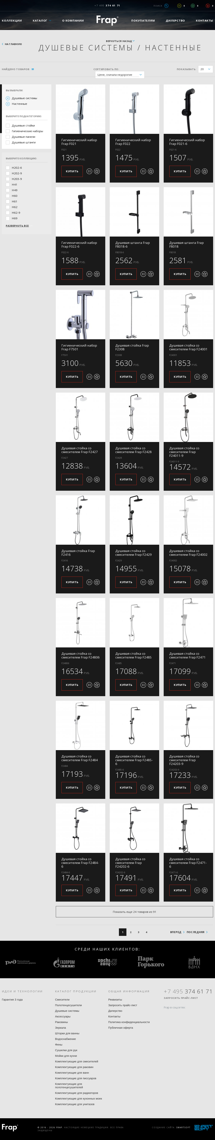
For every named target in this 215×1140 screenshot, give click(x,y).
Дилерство (175, 20)
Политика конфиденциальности (129, 1022)
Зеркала (60, 1027)
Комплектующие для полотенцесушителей (69, 1085)
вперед (175, 932)
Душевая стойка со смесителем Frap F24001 (188, 347)
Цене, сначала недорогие (120, 75)
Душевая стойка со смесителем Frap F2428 (133, 450)
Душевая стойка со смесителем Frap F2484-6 (80, 863)
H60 (14, 196)
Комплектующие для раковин (74, 1067)
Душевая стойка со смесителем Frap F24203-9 (184, 760)
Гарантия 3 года (12, 999)
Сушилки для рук (66, 1050)
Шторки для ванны (67, 1033)
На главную (13, 44)
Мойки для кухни (66, 1055)
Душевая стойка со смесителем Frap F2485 (133, 655)
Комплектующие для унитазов (74, 1104)
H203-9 (17, 179)
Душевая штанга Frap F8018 (186, 244)
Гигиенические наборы (27, 131)
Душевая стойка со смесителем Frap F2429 (133, 553)
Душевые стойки (23, 125)
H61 (14, 201)
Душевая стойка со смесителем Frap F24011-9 (184, 452)
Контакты (114, 1016)
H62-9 (16, 212)
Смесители (62, 999)
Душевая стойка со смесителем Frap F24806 (80, 655)
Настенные (19, 104)
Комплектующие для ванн (72, 1072)
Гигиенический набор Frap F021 (79, 142)
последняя (196, 932)
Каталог (40, 20)
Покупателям (143, 20)
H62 (14, 207)
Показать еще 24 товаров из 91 (134, 912)
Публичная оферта (120, 1027)
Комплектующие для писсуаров (75, 1078)
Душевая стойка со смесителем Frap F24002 (188, 553)
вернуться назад (119, 41)
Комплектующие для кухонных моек (78, 1098)
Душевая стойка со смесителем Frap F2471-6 (188, 863)
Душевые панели (23, 137)
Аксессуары (62, 1016)
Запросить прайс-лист (122, 1005)
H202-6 (17, 167)
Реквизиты (115, 999)
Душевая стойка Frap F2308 (132, 347)
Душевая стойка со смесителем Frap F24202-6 (130, 863)
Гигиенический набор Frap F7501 (79, 347)
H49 (14, 190)
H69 (14, 218)
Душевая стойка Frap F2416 (78, 553)
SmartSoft (183, 1127)
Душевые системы (24, 98)
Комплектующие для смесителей (76, 1061)
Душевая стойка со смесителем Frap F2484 (79, 758)
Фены (58, 1044)
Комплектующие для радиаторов (76, 1092)
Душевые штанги (24, 142)
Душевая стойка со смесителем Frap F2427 (79, 450)
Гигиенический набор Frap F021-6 (187, 142)
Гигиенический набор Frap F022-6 (79, 244)
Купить (72, 171)
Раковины (61, 1022)
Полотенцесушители (68, 1005)
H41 (14, 184)
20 (206, 69)
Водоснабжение (65, 1038)
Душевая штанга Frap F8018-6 (132, 244)
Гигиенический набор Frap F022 (133, 142)
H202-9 (17, 173)
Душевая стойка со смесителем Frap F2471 (187, 655)
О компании (73, 20)
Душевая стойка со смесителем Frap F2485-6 (134, 760)
